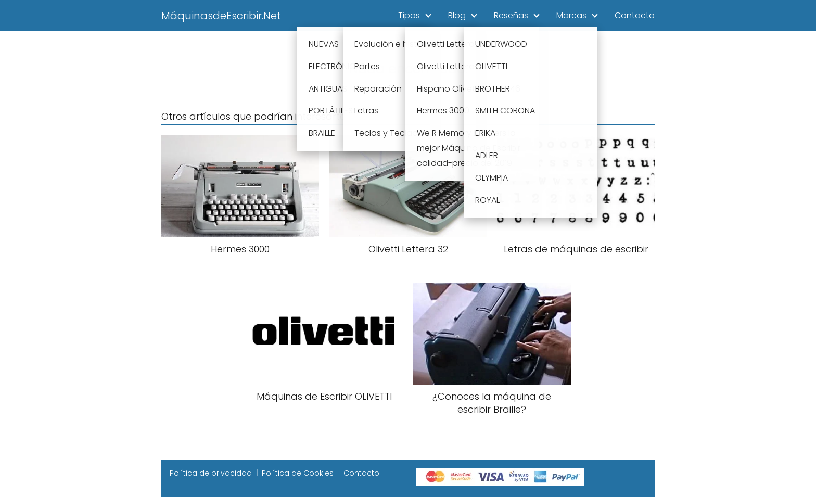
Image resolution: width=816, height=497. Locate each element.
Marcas (571, 15)
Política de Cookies (298, 473)
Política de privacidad (211, 473)
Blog (457, 15)
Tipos (409, 15)
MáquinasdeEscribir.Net (221, 15)
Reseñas (511, 15)
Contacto (635, 15)
